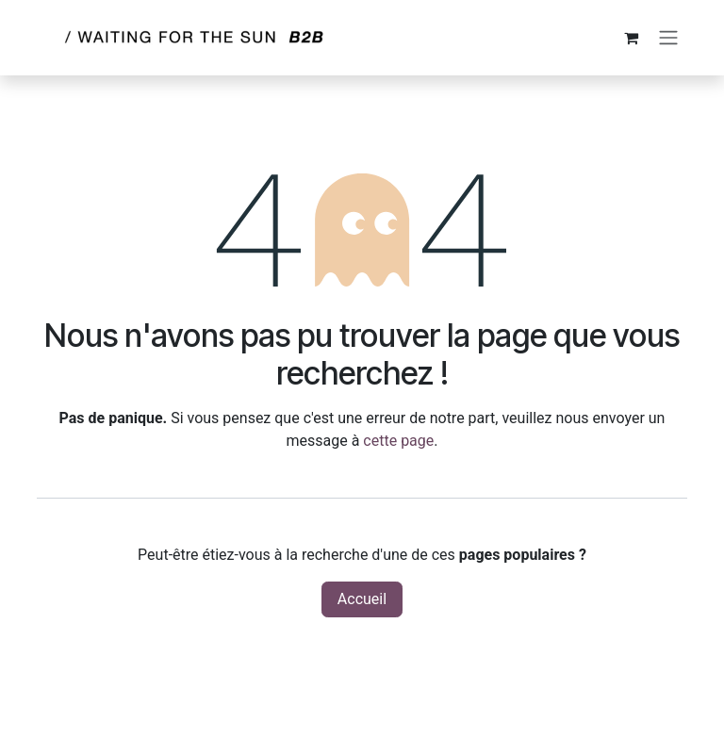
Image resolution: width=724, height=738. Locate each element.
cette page (398, 441)
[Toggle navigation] (668, 38)
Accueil (362, 599)
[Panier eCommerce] (631, 38)
